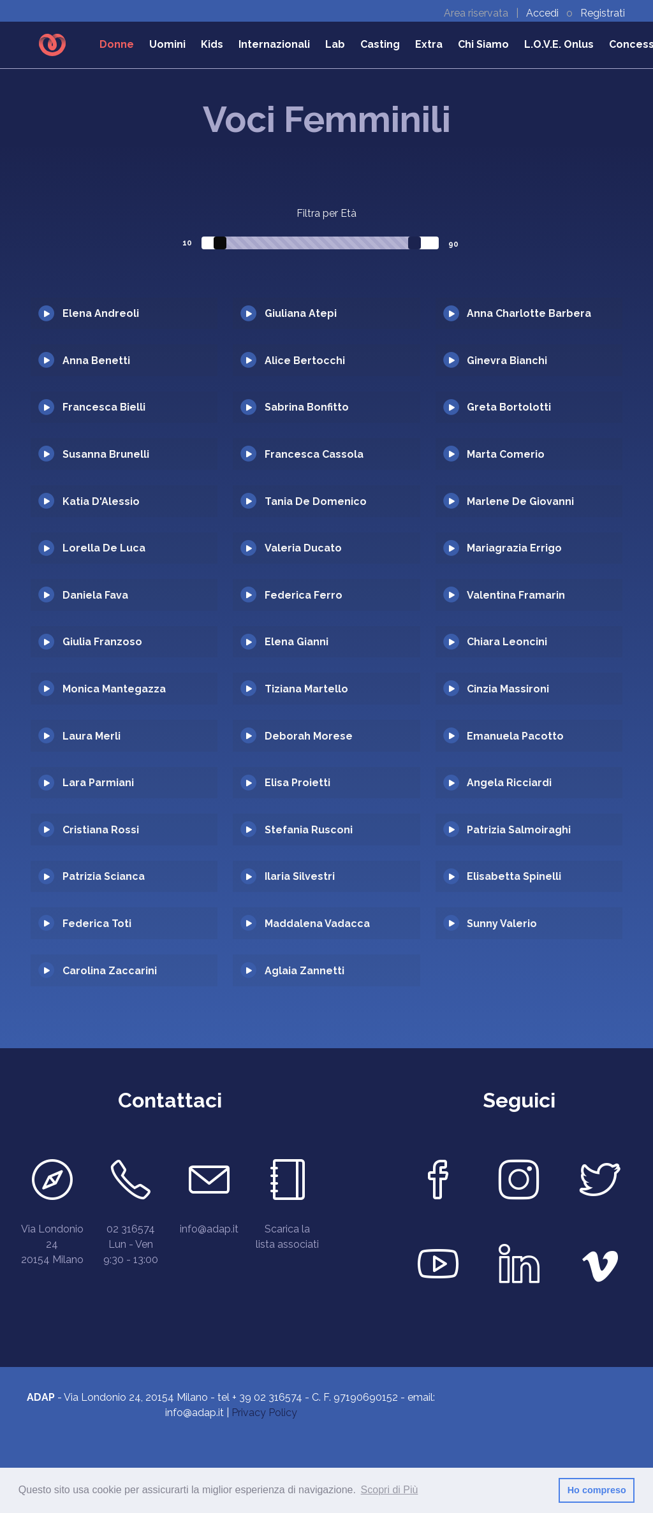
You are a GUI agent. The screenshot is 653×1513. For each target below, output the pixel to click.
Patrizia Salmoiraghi (519, 830)
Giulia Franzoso (102, 642)
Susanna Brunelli (105, 454)
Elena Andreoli (100, 313)
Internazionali (274, 44)
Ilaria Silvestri (300, 876)
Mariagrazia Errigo (514, 548)
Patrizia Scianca (103, 876)
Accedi (543, 13)
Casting (380, 44)
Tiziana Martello (306, 689)
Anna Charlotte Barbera (529, 313)
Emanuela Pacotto (515, 736)
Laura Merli (91, 736)
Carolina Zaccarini (109, 971)
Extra (429, 44)
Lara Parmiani (98, 783)
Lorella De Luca (103, 548)
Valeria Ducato (303, 548)
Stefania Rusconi (309, 830)
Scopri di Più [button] (389, 1489)
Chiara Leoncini (507, 642)
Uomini (167, 44)
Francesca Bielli (103, 407)
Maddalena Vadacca (317, 923)
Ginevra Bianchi (507, 360)
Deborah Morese (309, 736)
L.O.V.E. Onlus (559, 44)
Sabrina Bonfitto (307, 407)
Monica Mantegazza (114, 689)
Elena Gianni (296, 642)
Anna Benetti (96, 360)
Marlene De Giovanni (520, 501)
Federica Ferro (303, 595)
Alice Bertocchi (305, 360)
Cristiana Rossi (100, 830)
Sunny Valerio (502, 923)
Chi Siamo (483, 44)
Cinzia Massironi (508, 689)
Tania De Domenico (316, 501)
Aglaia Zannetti (304, 971)
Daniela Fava (95, 595)
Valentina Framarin (516, 595)
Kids (212, 44)
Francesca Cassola (314, 454)
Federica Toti (96, 923)
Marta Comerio (506, 454)
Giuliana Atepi (301, 313)
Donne (116, 44)
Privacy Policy (264, 1413)
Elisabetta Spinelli (514, 876)
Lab (335, 44)
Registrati (602, 13)
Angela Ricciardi (509, 783)
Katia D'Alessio (101, 501)
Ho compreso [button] (597, 1490)
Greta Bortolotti (509, 407)
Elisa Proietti (297, 783)
